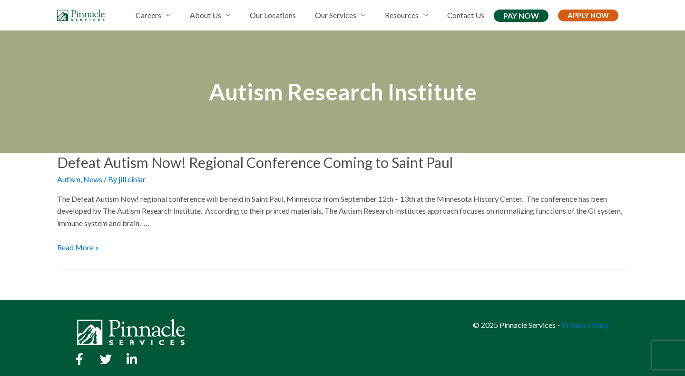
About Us (205, 15)
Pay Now (521, 15)
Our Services (335, 15)
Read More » (78, 247)
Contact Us (465, 15)
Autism (68, 179)
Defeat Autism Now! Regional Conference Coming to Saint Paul (255, 162)
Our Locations (273, 15)
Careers (148, 15)
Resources (402, 15)
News (92, 179)
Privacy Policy (585, 324)
